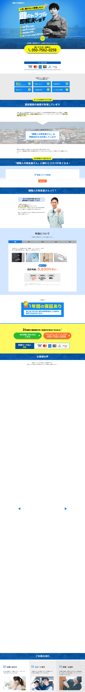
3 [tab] (43, 410)
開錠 (15, 242)
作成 (70, 241)
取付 (56, 241)
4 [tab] (45, 410)
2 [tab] (41, 410)
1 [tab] (40, 410)
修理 (42, 241)
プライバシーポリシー (42, 682)
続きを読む (42, 181)
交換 (29, 241)
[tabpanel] (42, 389)
